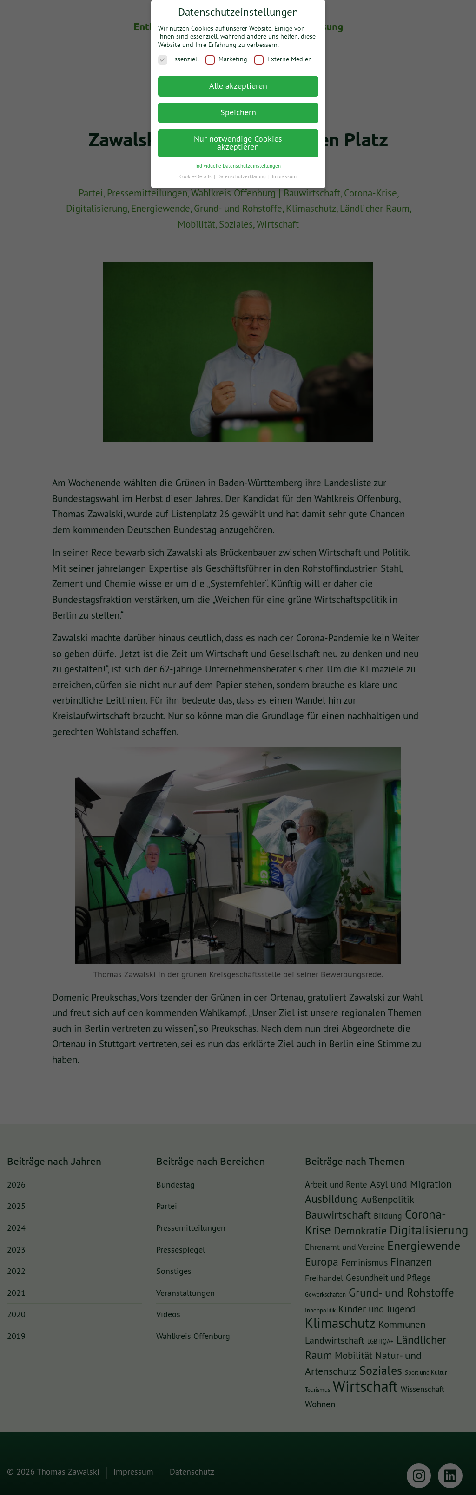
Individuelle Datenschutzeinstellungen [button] (238, 160)
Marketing (226, 53)
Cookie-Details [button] (196, 170)
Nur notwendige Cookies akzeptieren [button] (238, 136)
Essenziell (178, 53)
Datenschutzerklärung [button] (242, 170)
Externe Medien (283, 53)
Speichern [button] (238, 106)
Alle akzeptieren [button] (238, 79)
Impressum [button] (284, 170)
